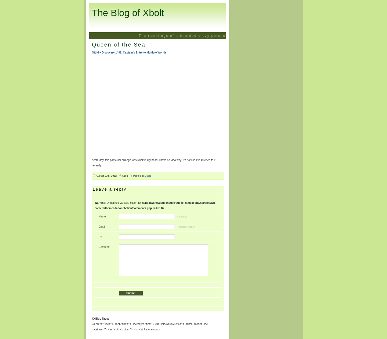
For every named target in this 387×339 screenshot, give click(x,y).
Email (102, 226)
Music (147, 175)
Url (100, 236)
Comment (104, 246)
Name (102, 216)
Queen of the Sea (118, 45)
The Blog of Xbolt (128, 13)
